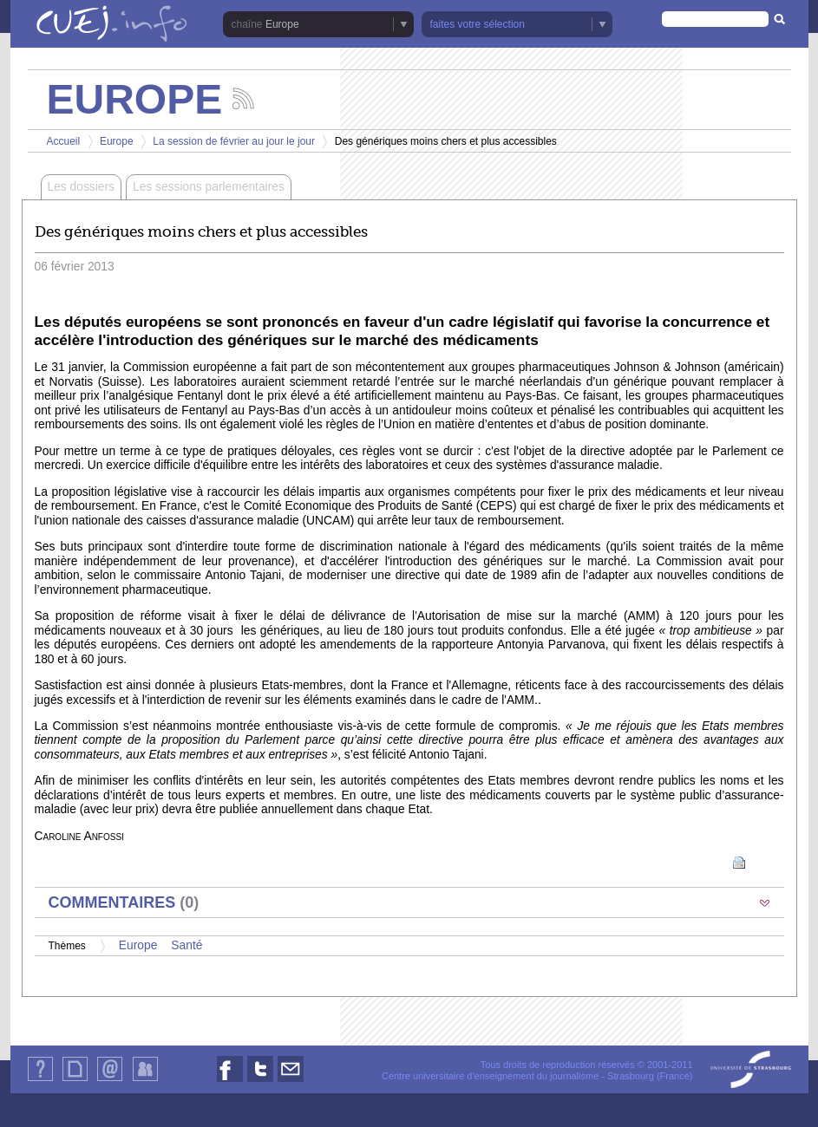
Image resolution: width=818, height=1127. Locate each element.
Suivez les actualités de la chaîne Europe (243, 98)
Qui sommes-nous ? (40, 1080)
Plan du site (74, 1080)
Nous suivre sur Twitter (260, 1081)
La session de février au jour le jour (234, 141)
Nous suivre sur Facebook (230, 1081)
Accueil (64, 141)
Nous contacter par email (291, 1081)
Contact (109, 1080)
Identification (145, 1080)
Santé (186, 945)
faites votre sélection (477, 24)
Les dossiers (81, 186)
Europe (282, 24)
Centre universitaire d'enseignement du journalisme (490, 1076)
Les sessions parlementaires (209, 186)
